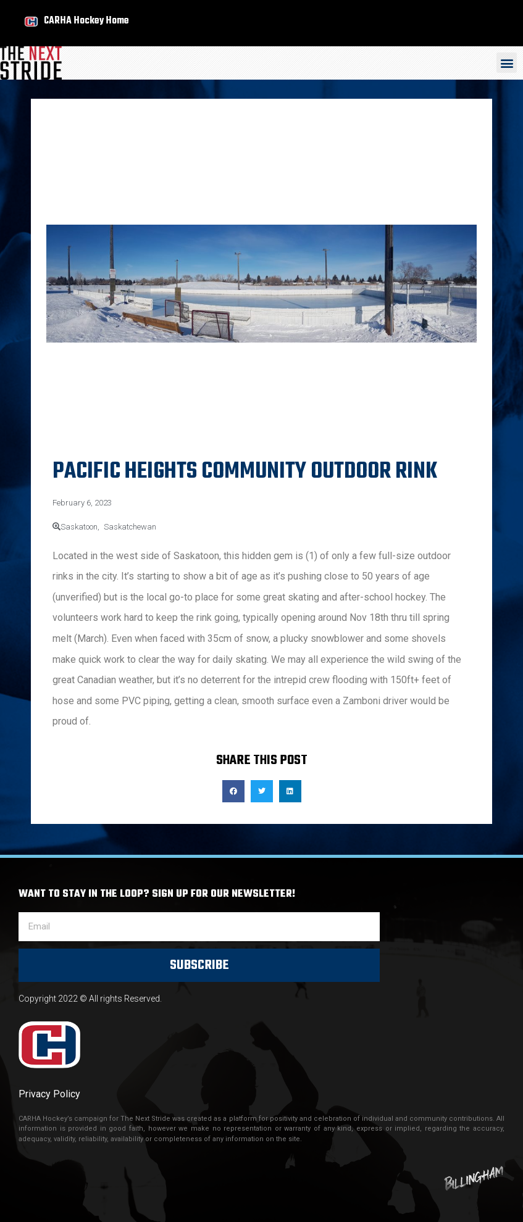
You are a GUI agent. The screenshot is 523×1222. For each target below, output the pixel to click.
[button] (506, 62)
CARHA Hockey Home (86, 20)
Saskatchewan (130, 526)
